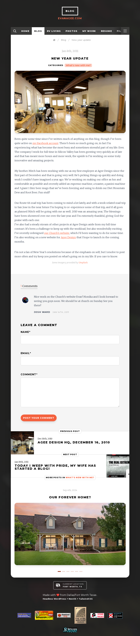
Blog (38, 31)
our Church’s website (56, 233)
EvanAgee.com (70, 18)
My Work (89, 31)
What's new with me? (78, 65)
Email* (26, 353)
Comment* (29, 374)
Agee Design (68, 237)
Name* (26, 332)
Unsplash (83, 262)
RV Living (54, 31)
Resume (106, 31)
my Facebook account (45, 143)
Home (25, 31)
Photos (71, 31)
